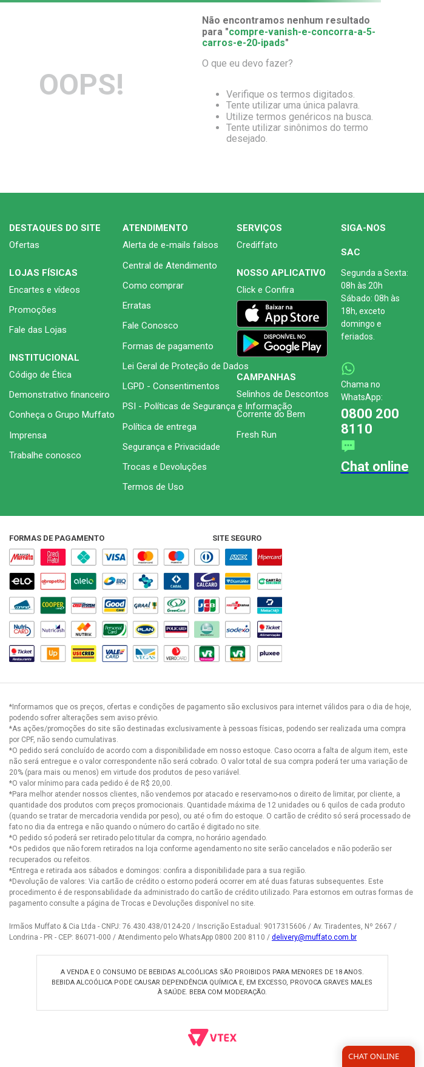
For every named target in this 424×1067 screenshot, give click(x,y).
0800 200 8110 (370, 421)
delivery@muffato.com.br (314, 937)
